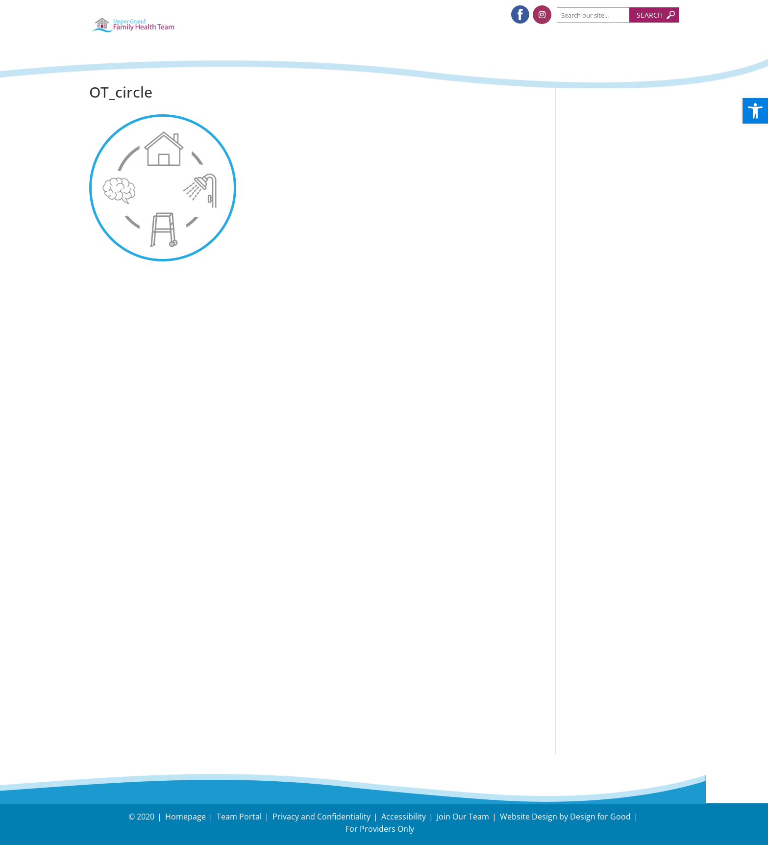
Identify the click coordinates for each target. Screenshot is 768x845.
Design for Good (600, 816)
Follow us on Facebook (621, 330)
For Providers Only (380, 828)
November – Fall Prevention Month (611, 249)
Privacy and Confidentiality (322, 816)
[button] (755, 111)
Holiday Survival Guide (621, 223)
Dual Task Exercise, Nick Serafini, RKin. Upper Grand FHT (614, 288)
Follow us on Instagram (623, 354)
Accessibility (403, 816)
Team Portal (239, 816)
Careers (588, 675)
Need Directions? (621, 639)
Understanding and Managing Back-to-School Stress (614, 145)
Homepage (185, 816)
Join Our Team (463, 816)
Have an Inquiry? (609, 633)
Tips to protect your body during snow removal (615, 191)
